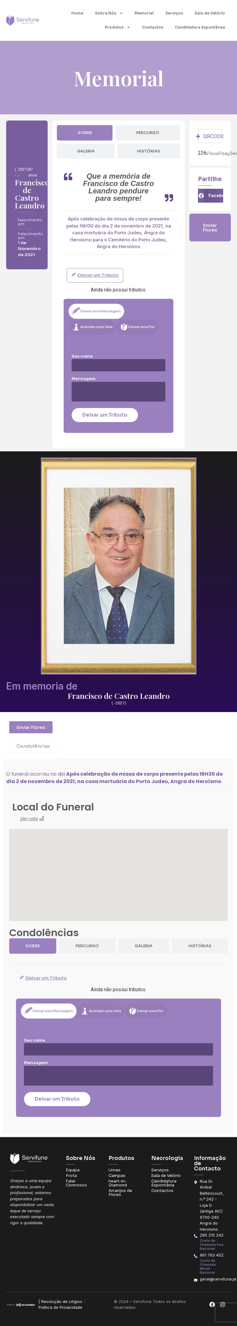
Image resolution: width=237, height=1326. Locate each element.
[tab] (85, 133)
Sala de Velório (210, 13)
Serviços (174, 13)
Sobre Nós (109, 13)
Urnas (114, 1170)
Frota (71, 1175)
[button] (210, 196)
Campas (117, 1175)
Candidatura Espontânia (163, 1183)
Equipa (73, 1170)
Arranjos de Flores (120, 1192)
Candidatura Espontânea (200, 27)
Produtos (117, 27)
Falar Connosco (76, 1183)
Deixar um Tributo (104, 415)
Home (77, 13)
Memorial (144, 13)
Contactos (152, 27)
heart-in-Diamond (118, 1183)
